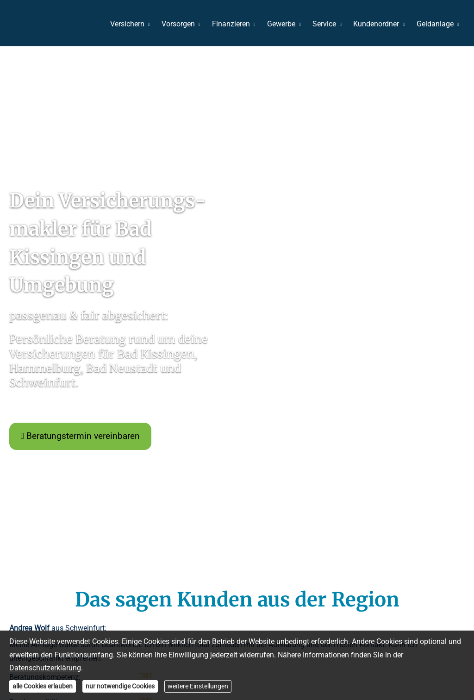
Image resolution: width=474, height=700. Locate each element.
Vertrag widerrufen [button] (339, 573)
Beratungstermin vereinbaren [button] (80, 295)
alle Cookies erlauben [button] (42, 686)
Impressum (119, 574)
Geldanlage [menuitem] (435, 23)
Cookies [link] (289, 574)
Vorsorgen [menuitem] (182, 23)
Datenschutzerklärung (45, 667)
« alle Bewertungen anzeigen (55, 490)
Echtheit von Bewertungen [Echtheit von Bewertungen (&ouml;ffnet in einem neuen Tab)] (435, 514)
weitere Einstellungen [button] (198, 686)
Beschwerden (253, 574)
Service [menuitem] (326, 23)
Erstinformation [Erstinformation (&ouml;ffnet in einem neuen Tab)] (205, 574)
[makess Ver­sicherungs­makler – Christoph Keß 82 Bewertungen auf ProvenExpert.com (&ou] (237, 608)
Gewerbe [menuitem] (283, 23)
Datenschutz (159, 574)
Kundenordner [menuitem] (377, 23)
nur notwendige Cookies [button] (120, 686)
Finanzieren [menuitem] (234, 23)
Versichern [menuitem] (131, 23)
